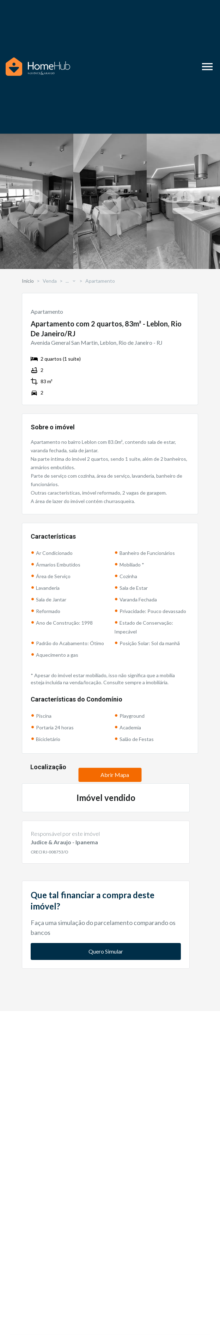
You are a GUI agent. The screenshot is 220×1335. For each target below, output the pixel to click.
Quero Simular (105, 1078)
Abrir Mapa (110, 838)
